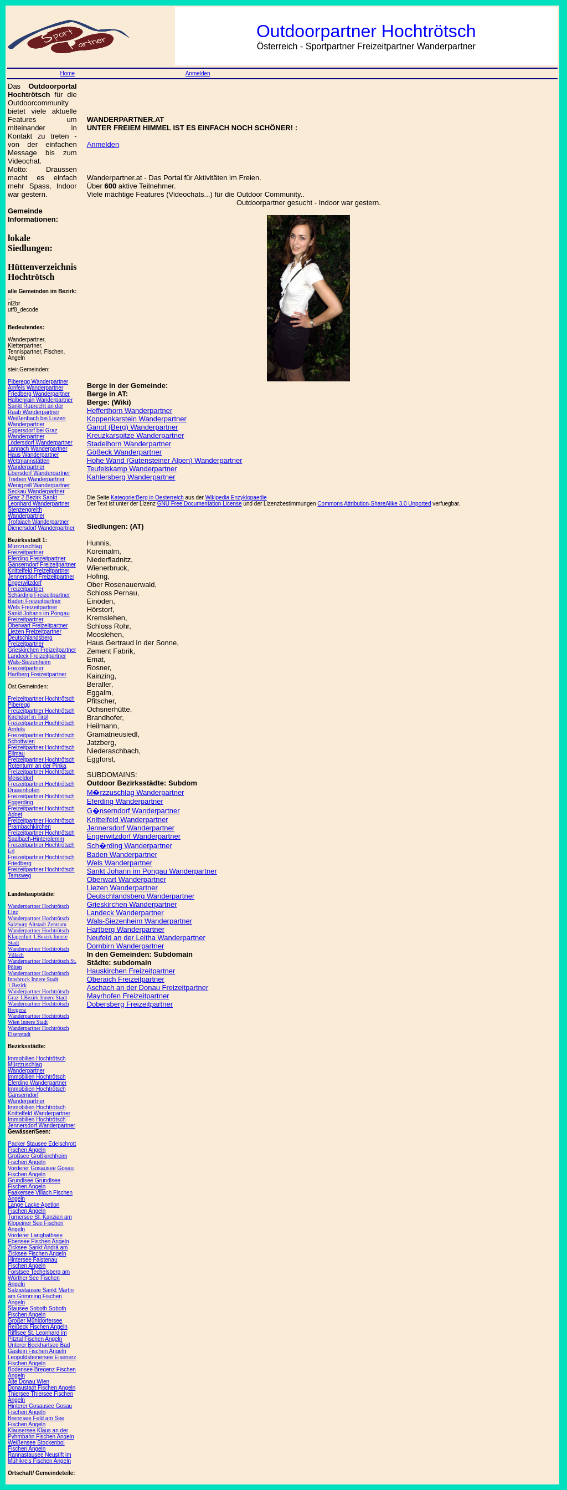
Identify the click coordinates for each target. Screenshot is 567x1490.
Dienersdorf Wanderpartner (41, 528)
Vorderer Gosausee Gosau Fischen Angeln (41, 1171)
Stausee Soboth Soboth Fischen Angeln (37, 1311)
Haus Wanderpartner (33, 455)
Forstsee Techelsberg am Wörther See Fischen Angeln (39, 1278)
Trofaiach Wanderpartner (38, 522)
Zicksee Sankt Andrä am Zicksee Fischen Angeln (38, 1250)
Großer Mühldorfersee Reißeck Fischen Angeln (38, 1324)
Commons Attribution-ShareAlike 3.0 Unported (374, 504)
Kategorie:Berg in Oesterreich (147, 497)
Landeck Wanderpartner (125, 913)
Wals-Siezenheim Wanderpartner (140, 921)
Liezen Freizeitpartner (34, 632)
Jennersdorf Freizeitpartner (41, 577)
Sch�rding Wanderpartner (129, 845)
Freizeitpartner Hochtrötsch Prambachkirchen (41, 824)
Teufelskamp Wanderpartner (132, 469)
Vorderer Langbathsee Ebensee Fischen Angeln (38, 1238)
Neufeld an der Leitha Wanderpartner (146, 937)
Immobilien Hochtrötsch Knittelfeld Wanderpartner (39, 1110)
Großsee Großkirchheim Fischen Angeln (37, 1159)
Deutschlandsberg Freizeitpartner (30, 641)
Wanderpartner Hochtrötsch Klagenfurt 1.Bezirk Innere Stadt (38, 936)
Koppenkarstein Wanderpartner (137, 419)
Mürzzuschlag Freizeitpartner (25, 549)
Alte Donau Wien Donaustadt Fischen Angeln (41, 1385)
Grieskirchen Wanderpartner (132, 904)
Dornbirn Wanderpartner (125, 946)
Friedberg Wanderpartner (39, 394)
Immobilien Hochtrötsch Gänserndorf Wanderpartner (36, 1095)
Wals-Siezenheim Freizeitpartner (29, 665)
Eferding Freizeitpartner (37, 558)
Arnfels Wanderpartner (35, 388)
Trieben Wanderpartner (36, 479)
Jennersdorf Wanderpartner (131, 828)
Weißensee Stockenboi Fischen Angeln (36, 1446)
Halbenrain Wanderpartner (40, 400)
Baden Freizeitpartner (34, 601)
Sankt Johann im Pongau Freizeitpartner (39, 616)
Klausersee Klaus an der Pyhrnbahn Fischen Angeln (41, 1433)
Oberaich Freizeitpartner (125, 979)
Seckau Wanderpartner (36, 491)
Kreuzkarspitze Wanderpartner (135, 435)
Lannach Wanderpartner (37, 449)
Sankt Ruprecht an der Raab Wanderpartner (35, 409)
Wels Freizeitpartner (32, 607)
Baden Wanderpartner (122, 854)
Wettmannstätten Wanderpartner (28, 464)
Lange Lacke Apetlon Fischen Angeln (33, 1208)
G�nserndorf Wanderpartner (133, 811)
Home (67, 73)
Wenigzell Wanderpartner (39, 485)
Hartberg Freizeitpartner (37, 674)
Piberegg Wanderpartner (38, 382)
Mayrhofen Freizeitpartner (128, 996)
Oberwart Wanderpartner (126, 879)
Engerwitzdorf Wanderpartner (134, 836)
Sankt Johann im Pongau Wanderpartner (152, 871)
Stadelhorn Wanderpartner (129, 444)
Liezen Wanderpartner (122, 888)
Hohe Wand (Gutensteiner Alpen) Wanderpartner (165, 460)
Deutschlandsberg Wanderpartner (141, 896)
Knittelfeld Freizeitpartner (38, 571)
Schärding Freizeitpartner (39, 595)
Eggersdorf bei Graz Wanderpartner (33, 433)
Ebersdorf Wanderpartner (39, 473)
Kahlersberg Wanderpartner (131, 477)
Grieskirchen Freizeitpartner (42, 650)
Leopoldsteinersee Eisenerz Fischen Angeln (42, 1360)
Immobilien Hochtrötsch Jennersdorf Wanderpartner (41, 1122)
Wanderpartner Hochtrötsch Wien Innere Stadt (38, 1019)
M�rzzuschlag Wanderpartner (135, 792)
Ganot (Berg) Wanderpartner (132, 427)
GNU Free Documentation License (199, 504)
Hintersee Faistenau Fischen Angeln (33, 1263)
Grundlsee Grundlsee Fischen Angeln (34, 1183)
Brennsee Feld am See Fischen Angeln (36, 1421)
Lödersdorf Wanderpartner (40, 443)
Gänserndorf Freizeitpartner (42, 565)
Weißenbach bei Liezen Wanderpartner (36, 421)
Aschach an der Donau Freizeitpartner (148, 987)
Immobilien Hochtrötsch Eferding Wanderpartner (37, 1080)
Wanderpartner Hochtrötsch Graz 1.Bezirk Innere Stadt (38, 994)
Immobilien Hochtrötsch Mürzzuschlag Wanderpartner (36, 1064)
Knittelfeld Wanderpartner (127, 819)
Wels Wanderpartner (120, 863)
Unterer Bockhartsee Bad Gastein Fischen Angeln (39, 1348)
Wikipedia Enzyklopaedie (236, 497)
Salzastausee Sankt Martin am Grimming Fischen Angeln (41, 1296)
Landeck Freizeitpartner (37, 656)
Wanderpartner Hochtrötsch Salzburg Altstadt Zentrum (38, 921)
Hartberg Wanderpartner (125, 929)
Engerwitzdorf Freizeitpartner (25, 586)
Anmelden (197, 73)
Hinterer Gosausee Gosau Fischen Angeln (40, 1409)
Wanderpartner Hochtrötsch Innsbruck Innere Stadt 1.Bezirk (38, 979)
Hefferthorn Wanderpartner (130, 410)
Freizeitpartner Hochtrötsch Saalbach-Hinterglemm (41, 836)
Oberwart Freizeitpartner (38, 625)
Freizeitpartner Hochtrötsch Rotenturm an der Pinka (41, 763)
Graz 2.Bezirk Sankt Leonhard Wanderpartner (38, 500)
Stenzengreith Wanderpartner (26, 513)
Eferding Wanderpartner (125, 801)
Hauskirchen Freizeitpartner (131, 971)
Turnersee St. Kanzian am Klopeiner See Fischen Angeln (40, 1223)
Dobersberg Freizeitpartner (130, 1004)
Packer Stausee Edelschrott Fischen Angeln (42, 1147)
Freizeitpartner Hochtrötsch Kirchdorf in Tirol (41, 714)
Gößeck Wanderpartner (124, 452)
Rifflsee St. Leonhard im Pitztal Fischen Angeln (37, 1336)
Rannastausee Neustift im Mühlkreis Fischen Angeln (39, 1458)
